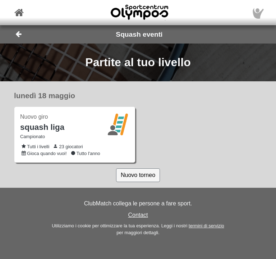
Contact (138, 215)
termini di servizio (206, 225)
